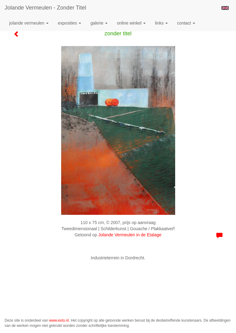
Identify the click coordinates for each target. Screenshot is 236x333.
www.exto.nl (59, 320)
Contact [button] (186, 23)
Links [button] (161, 23)
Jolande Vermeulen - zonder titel (45, 8)
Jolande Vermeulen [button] (29, 23)
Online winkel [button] (131, 23)
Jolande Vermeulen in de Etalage (129, 234)
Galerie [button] (99, 23)
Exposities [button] (69, 23)
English (225, 8)
